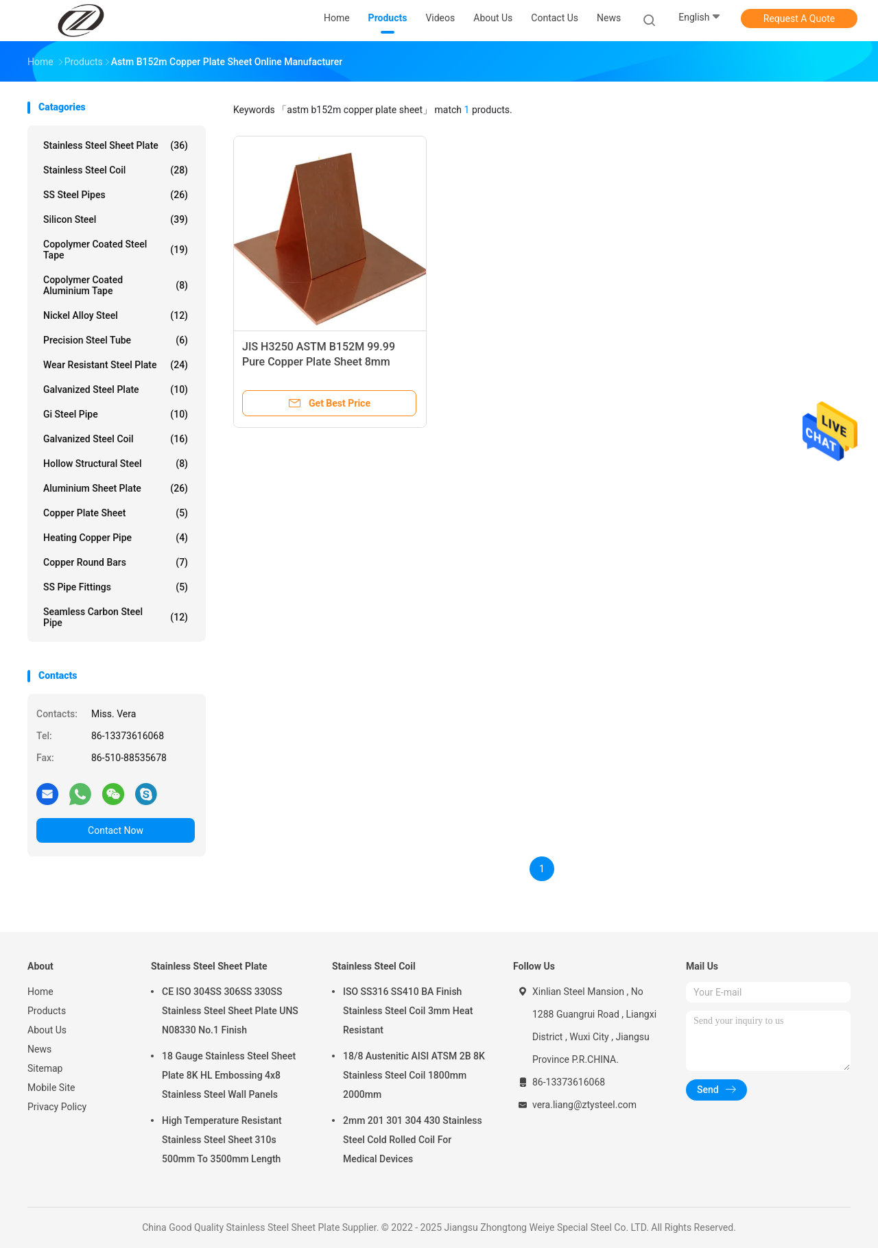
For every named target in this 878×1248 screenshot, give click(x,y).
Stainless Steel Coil (115, 170)
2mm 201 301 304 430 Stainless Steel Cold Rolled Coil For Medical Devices (412, 1139)
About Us (47, 1029)
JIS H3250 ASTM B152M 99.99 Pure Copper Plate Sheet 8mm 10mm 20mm (318, 361)
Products (46, 1010)
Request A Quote (799, 18)
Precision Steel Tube (115, 340)
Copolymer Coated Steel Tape (115, 250)
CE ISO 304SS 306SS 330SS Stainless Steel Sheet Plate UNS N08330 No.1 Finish (230, 1010)
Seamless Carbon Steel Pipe (115, 617)
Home (40, 991)
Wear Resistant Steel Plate (115, 365)
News (39, 1049)
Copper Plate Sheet (115, 513)
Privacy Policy (56, 1106)
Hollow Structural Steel (115, 463)
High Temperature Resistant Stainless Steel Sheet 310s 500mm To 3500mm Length (222, 1139)
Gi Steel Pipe (115, 414)
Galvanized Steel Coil (115, 439)
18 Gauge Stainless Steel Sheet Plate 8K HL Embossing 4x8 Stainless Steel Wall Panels (229, 1075)
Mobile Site (51, 1087)
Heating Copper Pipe (115, 537)
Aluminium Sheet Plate (115, 488)
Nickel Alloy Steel (115, 315)
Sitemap (44, 1068)
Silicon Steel (115, 219)
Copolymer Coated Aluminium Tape (115, 285)
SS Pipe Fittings (115, 587)
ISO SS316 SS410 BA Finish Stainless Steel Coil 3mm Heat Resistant (408, 1010)
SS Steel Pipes (115, 195)
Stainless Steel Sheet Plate (115, 145)
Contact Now (115, 830)
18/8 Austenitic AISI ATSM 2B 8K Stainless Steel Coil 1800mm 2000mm (414, 1075)
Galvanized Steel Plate (115, 389)
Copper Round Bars (115, 562)
